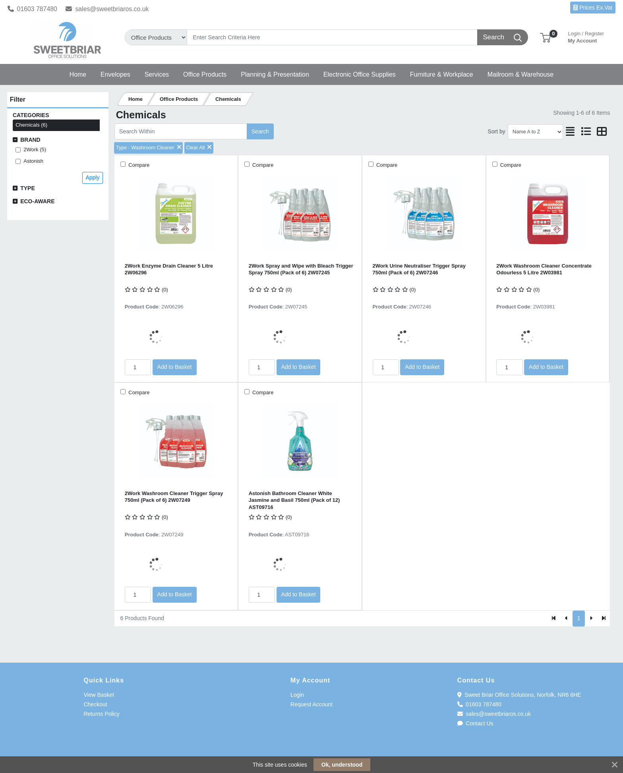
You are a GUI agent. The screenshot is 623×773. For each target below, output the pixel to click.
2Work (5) (34, 149)
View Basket (98, 695)
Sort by (496, 131)
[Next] (591, 618)
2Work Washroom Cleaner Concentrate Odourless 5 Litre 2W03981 (544, 269)
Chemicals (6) (31, 125)
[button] (545, 37)
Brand (30, 140)
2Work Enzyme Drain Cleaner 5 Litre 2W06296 (169, 269)
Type (27, 188)
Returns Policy (101, 714)
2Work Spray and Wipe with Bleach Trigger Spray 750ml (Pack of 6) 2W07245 (301, 269)
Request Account (311, 704)
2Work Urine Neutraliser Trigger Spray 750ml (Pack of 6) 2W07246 (419, 269)
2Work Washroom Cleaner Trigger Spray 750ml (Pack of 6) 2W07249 (174, 496)
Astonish (33, 161)
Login (297, 695)
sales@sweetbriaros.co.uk (107, 9)
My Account (586, 36)
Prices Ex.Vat (592, 7)
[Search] (332, 37)
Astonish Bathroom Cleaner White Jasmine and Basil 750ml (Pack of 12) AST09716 (294, 500)
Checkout (95, 704)
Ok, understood (341, 764)
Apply (92, 177)
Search (260, 131)
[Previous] (566, 618)
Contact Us (475, 723)
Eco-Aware (37, 201)
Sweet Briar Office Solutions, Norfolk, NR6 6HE (519, 695)
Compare (138, 165)
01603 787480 (32, 9)
